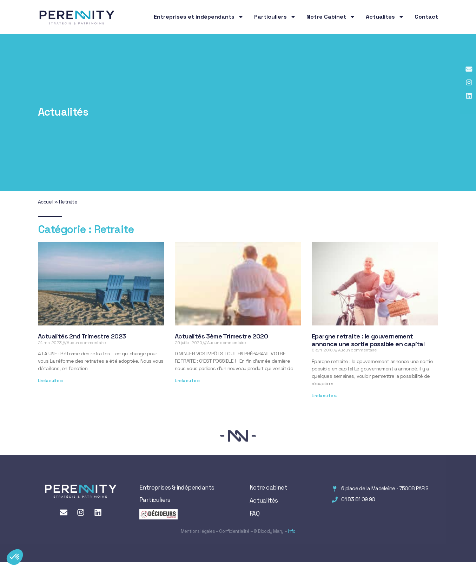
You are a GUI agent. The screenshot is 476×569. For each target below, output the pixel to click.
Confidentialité (234, 531)
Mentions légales (198, 531)
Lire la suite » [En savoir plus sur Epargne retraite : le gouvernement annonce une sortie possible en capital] (324, 396)
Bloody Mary (270, 531)
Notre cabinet (268, 487)
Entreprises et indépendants (199, 16)
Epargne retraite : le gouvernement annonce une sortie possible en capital (368, 340)
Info (291, 531)
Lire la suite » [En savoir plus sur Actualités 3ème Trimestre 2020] (187, 380)
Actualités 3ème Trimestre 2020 (221, 336)
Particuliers (275, 16)
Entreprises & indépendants (176, 487)
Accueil (45, 202)
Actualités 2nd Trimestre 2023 (82, 336)
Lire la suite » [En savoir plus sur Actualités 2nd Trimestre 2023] (50, 380)
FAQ (254, 513)
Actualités (385, 16)
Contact (426, 16)
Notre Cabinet (330, 16)
